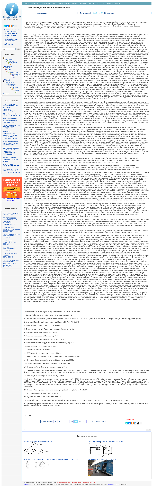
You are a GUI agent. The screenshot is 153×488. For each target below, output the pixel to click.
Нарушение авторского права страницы (65, 482)
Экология (6, 94)
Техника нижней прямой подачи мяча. (11, 114)
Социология (10, 82)
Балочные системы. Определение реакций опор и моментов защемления (11, 263)
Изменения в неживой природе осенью (10, 242)
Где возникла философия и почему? (38, 441)
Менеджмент (15, 74)
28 (92, 421)
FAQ (5, 43)
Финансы (16, 89)
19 (55, 421)
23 (72, 421)
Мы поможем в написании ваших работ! (11, 199)
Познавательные (63, 3)
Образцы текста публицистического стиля (11, 159)
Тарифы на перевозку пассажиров (102, 459)
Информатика (7, 66)
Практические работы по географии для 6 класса (11, 229)
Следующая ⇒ (110, 13)
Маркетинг (11, 71)
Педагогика (6, 79)
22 (68, 421)
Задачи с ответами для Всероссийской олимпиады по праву (11, 170)
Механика (16, 76)
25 (80, 421)
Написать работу (10, 44)
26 (84, 421)
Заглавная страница (11, 30)
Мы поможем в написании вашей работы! (85, 482)
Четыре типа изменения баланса (11, 165)
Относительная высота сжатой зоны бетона (106, 441)
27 (88, 421)
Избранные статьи (10, 32)
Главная (26, 3)
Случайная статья (10, 33)
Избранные (35, 3)
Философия (15, 87)
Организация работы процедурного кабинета (11, 127)
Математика (14, 72)
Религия (7, 81)
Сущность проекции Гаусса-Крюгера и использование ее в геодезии (52, 459)
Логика (8, 69)
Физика (12, 85)
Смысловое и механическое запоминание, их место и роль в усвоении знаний (10, 135)
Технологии (11, 84)
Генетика (11, 61)
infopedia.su (26, 484)
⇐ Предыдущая (84, 13)
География (13, 63)
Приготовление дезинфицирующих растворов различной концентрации (10, 107)
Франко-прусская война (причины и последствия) (10, 120)
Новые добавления (11, 39)
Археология (8, 58)
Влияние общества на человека (10, 214)
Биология (9, 59)
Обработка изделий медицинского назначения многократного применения (11, 151)
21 (63, 421)
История (7, 68)
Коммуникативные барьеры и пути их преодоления (10, 143)
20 (59, 421)
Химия (17, 90)
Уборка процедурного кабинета (9, 248)
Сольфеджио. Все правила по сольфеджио (10, 255)
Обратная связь (10, 41)
